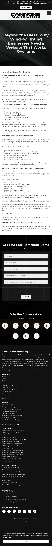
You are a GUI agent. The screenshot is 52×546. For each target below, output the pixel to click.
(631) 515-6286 (13, 496)
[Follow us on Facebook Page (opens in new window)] (5, 344)
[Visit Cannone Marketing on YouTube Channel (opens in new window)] (14, 511)
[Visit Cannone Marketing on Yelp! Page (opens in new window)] (29, 511)
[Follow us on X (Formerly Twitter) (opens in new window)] (16, 344)
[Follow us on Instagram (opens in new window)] (37, 344)
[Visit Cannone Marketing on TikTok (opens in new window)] (9, 511)
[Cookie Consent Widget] (26, 537)
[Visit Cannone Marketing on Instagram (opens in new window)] (19, 511)
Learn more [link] (7, 537)
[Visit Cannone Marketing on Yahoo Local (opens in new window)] (34, 511)
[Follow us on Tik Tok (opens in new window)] (26, 344)
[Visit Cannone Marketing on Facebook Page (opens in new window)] (4, 511)
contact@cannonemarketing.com (15, 499)
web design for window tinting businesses (21, 217)
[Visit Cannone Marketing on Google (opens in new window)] (24, 511)
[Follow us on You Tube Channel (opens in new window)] (47, 344)
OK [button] (26, 541)
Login (26, 521)
